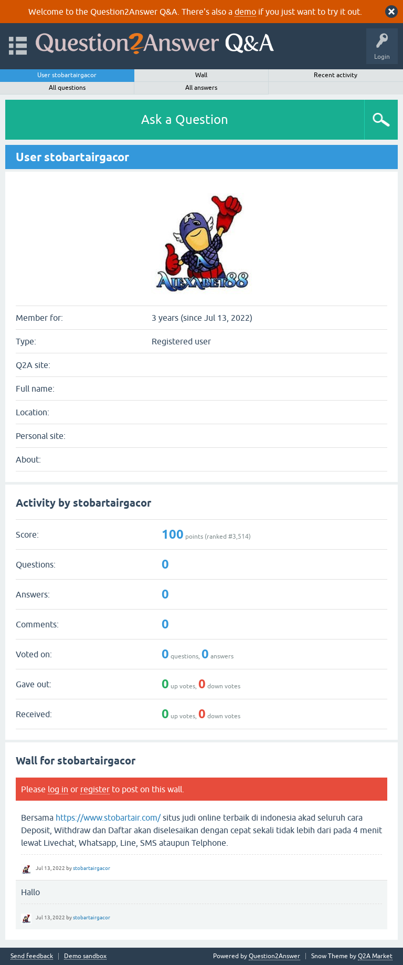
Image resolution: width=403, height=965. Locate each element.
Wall (201, 75)
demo (245, 11)
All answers (201, 87)
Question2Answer (274, 956)
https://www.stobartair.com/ (108, 817)
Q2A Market (375, 956)
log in (58, 789)
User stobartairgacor (67, 75)
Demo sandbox (85, 956)
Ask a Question (184, 119)
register (95, 789)
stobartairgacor (91, 868)
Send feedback (31, 956)
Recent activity (335, 75)
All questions (67, 87)
